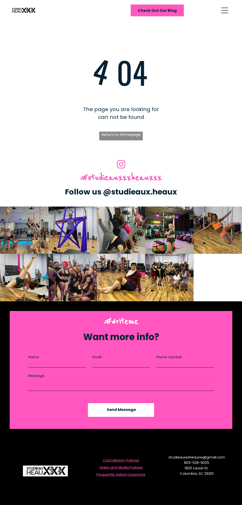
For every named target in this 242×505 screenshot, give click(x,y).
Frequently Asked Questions (120, 476)
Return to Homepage (121, 134)
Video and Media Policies (121, 469)
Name (33, 359)
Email (96, 359)
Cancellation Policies (121, 462)
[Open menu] (224, 10)
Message (36, 377)
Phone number (169, 359)
